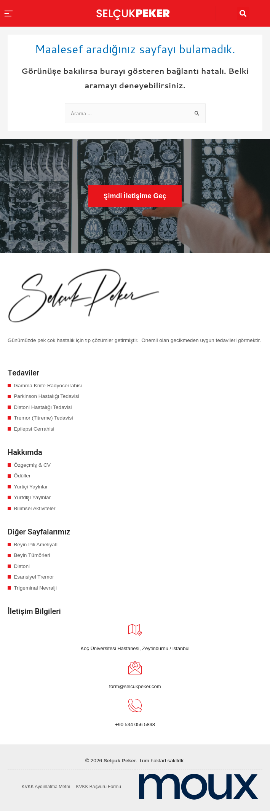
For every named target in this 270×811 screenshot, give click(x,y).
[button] (134, 196)
